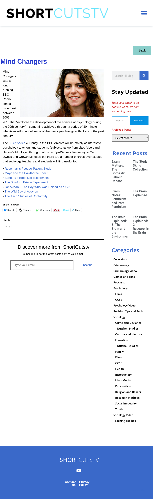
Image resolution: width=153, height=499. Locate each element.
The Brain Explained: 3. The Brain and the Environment (121, 226)
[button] (144, 13)
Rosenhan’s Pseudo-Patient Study (28, 168)
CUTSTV (79, 460)
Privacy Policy (84, 483)
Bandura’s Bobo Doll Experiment (27, 178)
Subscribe (86, 265)
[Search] (144, 75)
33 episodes (17, 143)
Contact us (70, 483)
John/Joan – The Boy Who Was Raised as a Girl (37, 187)
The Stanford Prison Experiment (26, 182)
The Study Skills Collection (140, 165)
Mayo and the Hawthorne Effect (26, 173)
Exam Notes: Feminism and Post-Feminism (119, 199)
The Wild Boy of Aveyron (21, 191)
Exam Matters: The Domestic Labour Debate (118, 171)
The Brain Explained (140, 193)
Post (66, 210)
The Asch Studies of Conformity (25, 196)
